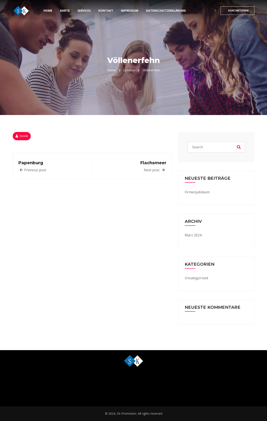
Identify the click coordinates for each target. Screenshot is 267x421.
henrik (24, 136)
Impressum (129, 10)
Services (84, 10)
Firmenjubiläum (197, 192)
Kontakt (105, 10)
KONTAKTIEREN (238, 10)
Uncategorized (196, 278)
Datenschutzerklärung (166, 10)
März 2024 (193, 235)
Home (47, 10)
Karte (65, 10)
